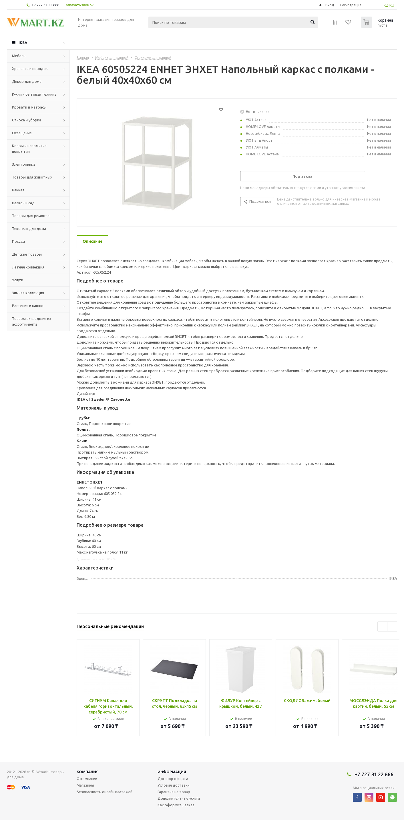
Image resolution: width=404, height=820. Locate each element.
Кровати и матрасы (29, 107)
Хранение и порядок (30, 69)
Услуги (17, 280)
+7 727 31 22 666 (45, 5)
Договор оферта (173, 779)
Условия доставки (174, 785)
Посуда (18, 241)
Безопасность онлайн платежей (104, 792)
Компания (88, 772)
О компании (87, 779)
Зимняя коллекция (28, 293)
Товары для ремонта (30, 216)
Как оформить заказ (176, 805)
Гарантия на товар (174, 792)
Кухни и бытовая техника (34, 94)
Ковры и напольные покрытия (29, 148)
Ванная (18, 190)
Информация (172, 772)
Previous (382, 626)
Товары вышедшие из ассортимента (31, 321)
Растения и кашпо (27, 306)
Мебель (18, 56)
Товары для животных (32, 177)
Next (392, 626)
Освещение (22, 133)
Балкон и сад (23, 203)
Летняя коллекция (28, 267)
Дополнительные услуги (179, 798)
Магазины (85, 785)
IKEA (23, 43)
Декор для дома (26, 81)
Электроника (23, 164)
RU (391, 5)
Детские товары (27, 254)
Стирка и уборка (26, 120)
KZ (386, 5)
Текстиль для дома (29, 228)
